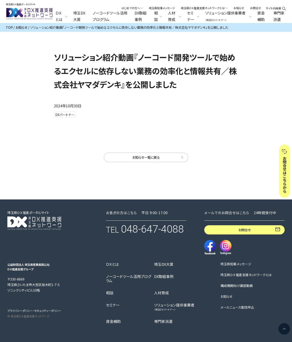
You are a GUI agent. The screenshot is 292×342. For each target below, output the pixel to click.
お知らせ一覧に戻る (146, 157)
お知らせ (239, 8)
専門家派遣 (278, 16)
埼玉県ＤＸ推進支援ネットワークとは (246, 275)
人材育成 (161, 293)
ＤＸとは (112, 264)
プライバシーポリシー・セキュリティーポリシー (34, 311)
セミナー (113, 305)
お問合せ (255, 8)
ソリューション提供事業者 (174, 307)
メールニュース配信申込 (237, 307)
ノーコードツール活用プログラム (110, 16)
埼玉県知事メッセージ (162, 8)
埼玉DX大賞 (79, 16)
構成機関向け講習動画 (236, 286)
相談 (109, 293)
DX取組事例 (140, 16)
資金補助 (261, 16)
